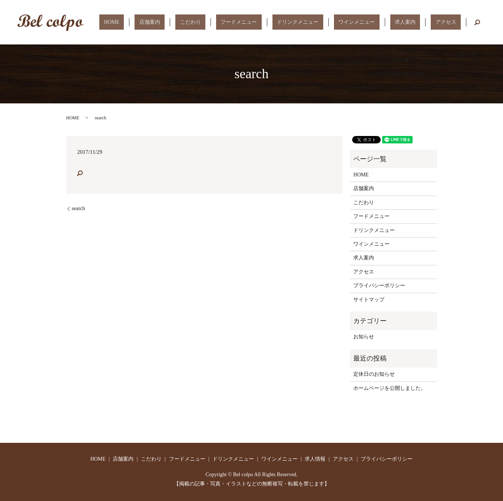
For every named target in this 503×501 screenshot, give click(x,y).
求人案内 (418, 22)
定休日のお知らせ (374, 374)
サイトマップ (368, 299)
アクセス (450, 22)
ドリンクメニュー (330, 22)
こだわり (241, 22)
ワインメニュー (379, 22)
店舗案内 (209, 22)
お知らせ (363, 336)
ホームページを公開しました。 (389, 388)
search (477, 22)
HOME (180, 22)
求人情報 (315, 459)
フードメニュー (280, 22)
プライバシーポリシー (379, 285)
